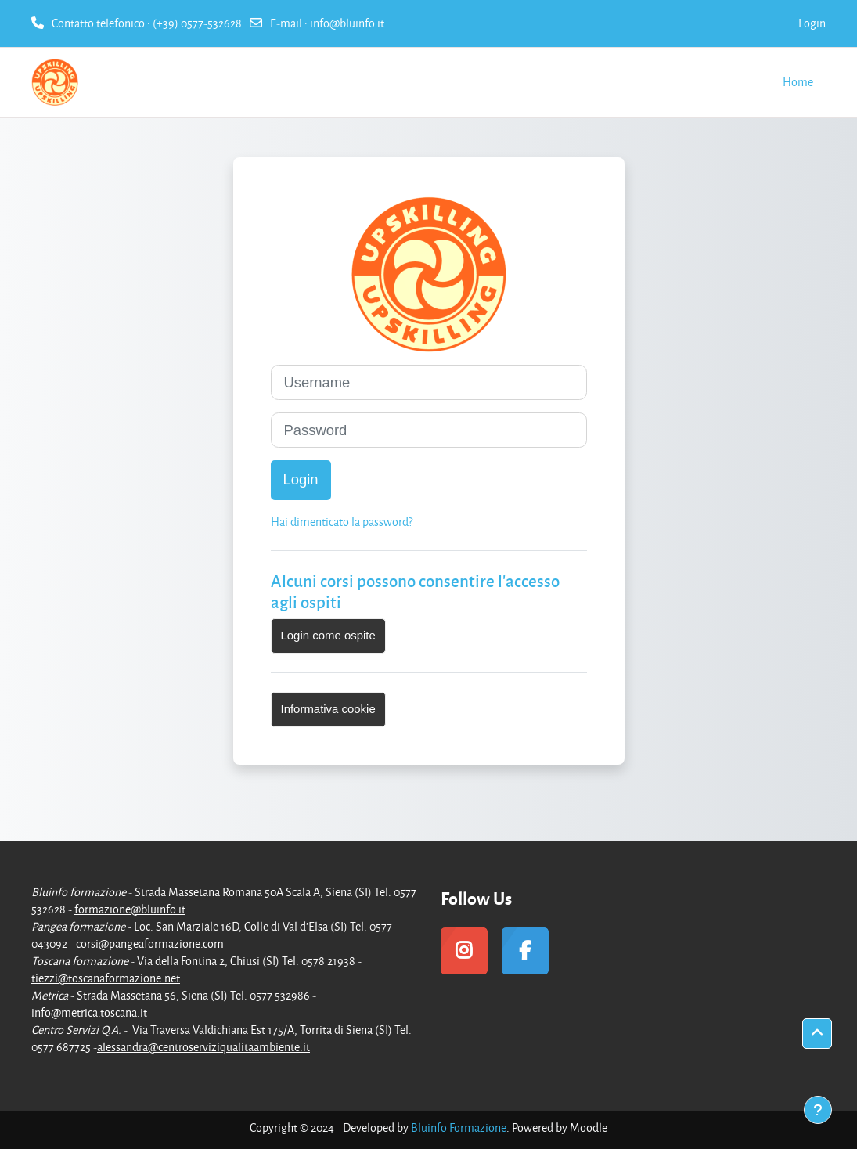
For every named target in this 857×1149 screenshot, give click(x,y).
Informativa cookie (328, 708)
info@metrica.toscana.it (89, 1012)
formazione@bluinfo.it (129, 909)
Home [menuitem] (798, 82)
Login (812, 23)
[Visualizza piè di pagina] (818, 1110)
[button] (817, 1033)
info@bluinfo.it (347, 23)
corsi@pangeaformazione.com (150, 943)
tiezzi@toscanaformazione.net (105, 978)
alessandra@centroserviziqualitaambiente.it (203, 1047)
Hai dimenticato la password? (341, 521)
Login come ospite (328, 635)
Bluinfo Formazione (458, 1127)
